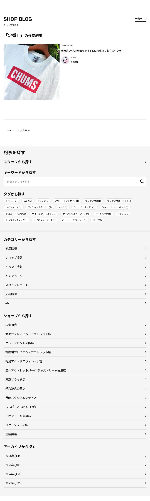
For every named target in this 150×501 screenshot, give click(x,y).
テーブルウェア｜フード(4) (76, 213)
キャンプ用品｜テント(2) (119, 200)
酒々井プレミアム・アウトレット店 (28, 334)
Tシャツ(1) (43, 200)
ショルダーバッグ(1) (16, 213)
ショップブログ (22, 130)
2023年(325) (13, 483)
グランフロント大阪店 (19, 343)
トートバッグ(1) (103, 213)
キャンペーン (13, 276)
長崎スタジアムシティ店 (20, 397)
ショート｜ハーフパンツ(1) (115, 207)
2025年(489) (13, 465)
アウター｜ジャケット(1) (67, 200)
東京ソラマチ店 (15, 379)
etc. (7, 303)
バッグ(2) (97, 219)
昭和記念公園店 (15, 388)
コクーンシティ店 (16, 425)
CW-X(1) (28, 200)
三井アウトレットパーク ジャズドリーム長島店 (35, 370)
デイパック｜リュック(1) (44, 213)
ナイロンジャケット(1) (45, 219)
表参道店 (11, 325)
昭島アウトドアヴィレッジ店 (24, 361)
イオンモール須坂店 (18, 416)
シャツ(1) (62, 207)
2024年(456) (13, 474)
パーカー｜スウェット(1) (74, 219)
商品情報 (11, 248)
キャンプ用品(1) (93, 200)
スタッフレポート (16, 285)
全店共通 (11, 434)
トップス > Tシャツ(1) (16, 219)
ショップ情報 (14, 257)
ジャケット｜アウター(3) (40, 207)
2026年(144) (13, 455)
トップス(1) (11, 200)
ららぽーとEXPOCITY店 (20, 407)
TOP (9, 130)
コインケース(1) (13, 207)
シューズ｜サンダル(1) (84, 207)
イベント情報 (14, 267)
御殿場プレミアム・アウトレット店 (28, 352)
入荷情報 (11, 294)
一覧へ (138, 18)
